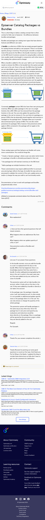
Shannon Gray (11, 17)
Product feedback (29, 455)
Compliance (22, 514)
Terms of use (22, 510)
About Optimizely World (22, 506)
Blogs (7, 13)
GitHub (5, 477)
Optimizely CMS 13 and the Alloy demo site (15, 410)
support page (34, 472)
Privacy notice (23, 508)
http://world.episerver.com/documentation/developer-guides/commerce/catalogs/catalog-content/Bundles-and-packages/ (20, 190)
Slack (25, 453)
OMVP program (28, 443)
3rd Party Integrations (22, 516)
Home (2, 13)
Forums (26, 448)
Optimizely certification (9, 446)
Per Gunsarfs (13, 256)
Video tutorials (7, 474)
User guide (6, 472)
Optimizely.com (7, 443)
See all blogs (22, 419)
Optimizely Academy (9, 479)
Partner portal (7, 467)
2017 (11, 13)
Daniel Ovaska (13, 214)
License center (7, 450)
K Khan (12, 225)
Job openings (7, 448)
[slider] (10, 20)
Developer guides (8, 470)
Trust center (22, 512)
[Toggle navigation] (42, 3)
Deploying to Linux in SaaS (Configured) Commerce (18, 399)
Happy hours (27, 446)
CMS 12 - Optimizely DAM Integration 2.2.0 (15, 379)
